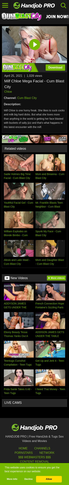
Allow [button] (49, 479)
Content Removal (34, 461)
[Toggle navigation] (5, 5)
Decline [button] (28, 479)
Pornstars (24, 452)
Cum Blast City (27, 98)
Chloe (8, 91)
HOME (23, 448)
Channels (42, 448)
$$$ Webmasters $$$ (34, 457)
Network (46, 452)
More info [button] (12, 479)
